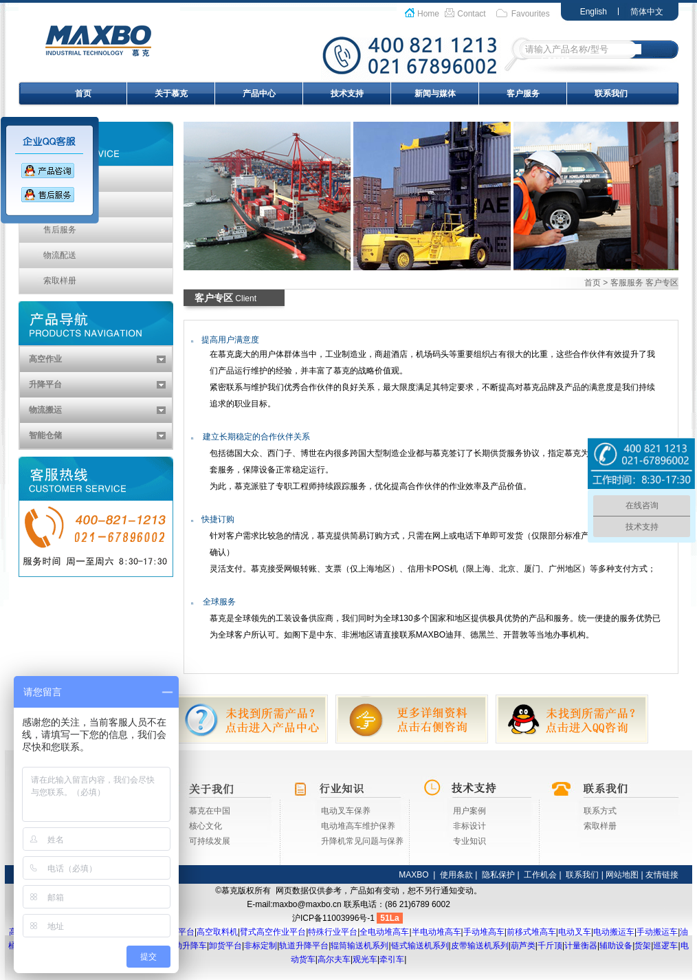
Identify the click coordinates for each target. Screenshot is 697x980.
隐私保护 (498, 875)
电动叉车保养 (345, 811)
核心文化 (205, 826)
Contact (471, 14)
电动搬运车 (613, 932)
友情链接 (661, 875)
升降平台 (45, 384)
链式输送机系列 (420, 945)
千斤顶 (550, 945)
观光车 (365, 959)
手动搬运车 (657, 932)
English (593, 12)
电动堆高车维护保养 (358, 826)
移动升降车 (186, 945)
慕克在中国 (209, 811)
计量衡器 (580, 945)
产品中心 (259, 93)
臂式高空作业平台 (273, 932)
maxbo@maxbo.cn (307, 904)
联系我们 (611, 93)
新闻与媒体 (435, 93)
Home (428, 14)
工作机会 (540, 875)
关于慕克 (171, 93)
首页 (83, 93)
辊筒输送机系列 (359, 945)
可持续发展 (209, 841)
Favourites (530, 14)
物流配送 (59, 255)
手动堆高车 (484, 932)
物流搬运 (45, 410)
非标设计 (469, 826)
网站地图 (622, 875)
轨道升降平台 (304, 945)
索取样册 (59, 280)
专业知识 (469, 841)
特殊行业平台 (332, 932)
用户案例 (469, 811)
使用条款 (456, 875)
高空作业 (45, 359)
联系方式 (600, 811)
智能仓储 (45, 435)
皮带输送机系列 (480, 945)
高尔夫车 (334, 959)
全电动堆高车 (384, 932)
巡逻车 (665, 945)
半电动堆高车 (436, 932)
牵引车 (391, 959)
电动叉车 (574, 932)
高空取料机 (217, 932)
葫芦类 (523, 945)
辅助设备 (615, 945)
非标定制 (260, 945)
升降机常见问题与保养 (362, 841)
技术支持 (347, 93)
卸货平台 (225, 945)
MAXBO (413, 875)
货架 (642, 945)
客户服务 (523, 93)
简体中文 (646, 12)
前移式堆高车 (531, 932)
